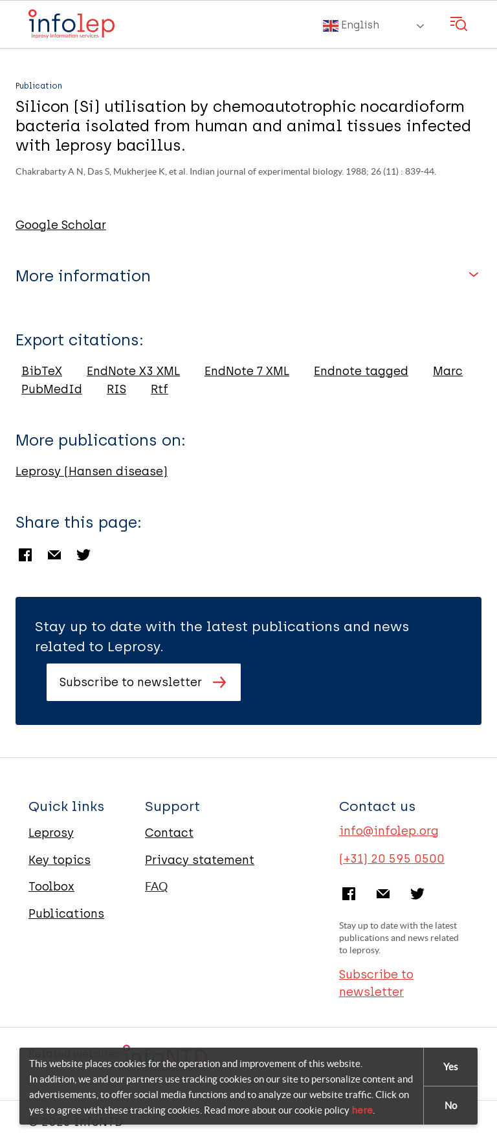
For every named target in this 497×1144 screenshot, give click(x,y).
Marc (448, 371)
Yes (450, 1067)
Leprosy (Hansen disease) (92, 471)
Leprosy (51, 833)
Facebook (25, 555)
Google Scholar (61, 225)
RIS (116, 389)
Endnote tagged (361, 371)
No (451, 1106)
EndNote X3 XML (133, 371)
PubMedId (51, 389)
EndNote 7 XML (246, 371)
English (351, 26)
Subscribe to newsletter (131, 682)
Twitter (83, 555)
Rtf (159, 389)
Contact (169, 833)
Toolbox (51, 887)
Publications (66, 914)
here (362, 1111)
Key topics (59, 860)
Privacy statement (199, 860)
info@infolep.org (389, 831)
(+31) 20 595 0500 (392, 859)
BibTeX (41, 371)
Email (54, 555)
